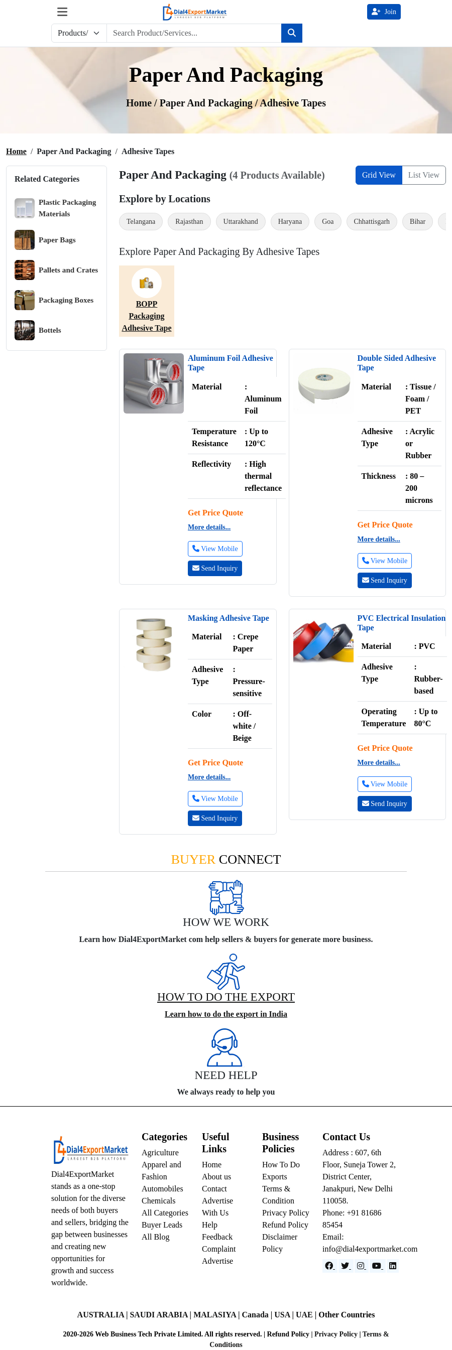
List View (423, 175)
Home (16, 151)
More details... (209, 527)
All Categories (165, 1212)
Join (384, 12)
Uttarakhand (240, 221)
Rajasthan (189, 221)
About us (216, 1176)
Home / (143, 102)
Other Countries (346, 1314)
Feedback (217, 1237)
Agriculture (160, 1152)
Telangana (141, 221)
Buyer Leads (162, 1225)
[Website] (346, 1266)
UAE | (307, 1314)
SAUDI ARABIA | (161, 1314)
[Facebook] (329, 1266)
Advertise (217, 1261)
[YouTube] (378, 1266)
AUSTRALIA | (103, 1314)
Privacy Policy (285, 1212)
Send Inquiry (215, 568)
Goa (327, 221)
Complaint (219, 1249)
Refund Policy (285, 1225)
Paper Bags (45, 240)
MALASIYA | (217, 1314)
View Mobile (215, 549)
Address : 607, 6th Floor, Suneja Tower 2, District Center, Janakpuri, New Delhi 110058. (359, 1176)
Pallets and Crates (56, 270)
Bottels (38, 330)
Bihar (417, 221)
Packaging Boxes (54, 300)
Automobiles (162, 1188)
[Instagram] (362, 1266)
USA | (285, 1314)
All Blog (156, 1237)
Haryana (290, 221)
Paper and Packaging (207, 102)
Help (209, 1225)
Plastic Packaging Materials (55, 208)
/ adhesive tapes (290, 102)
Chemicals (159, 1200)
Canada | (258, 1314)
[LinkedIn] (393, 1266)
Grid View (379, 175)
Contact (214, 1188)
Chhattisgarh (372, 221)
